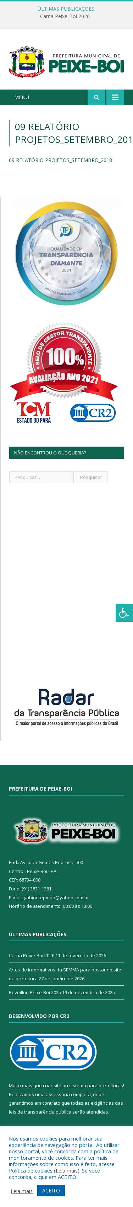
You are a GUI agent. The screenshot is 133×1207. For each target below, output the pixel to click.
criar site (52, 1085)
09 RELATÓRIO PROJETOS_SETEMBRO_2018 (60, 160)
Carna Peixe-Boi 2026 (65, 16)
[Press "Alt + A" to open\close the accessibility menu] (124, 613)
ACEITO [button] (51, 1190)
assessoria (58, 1094)
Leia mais (67, 1170)
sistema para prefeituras (96, 1085)
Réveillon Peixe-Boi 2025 (35, 992)
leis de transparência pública (40, 1112)
